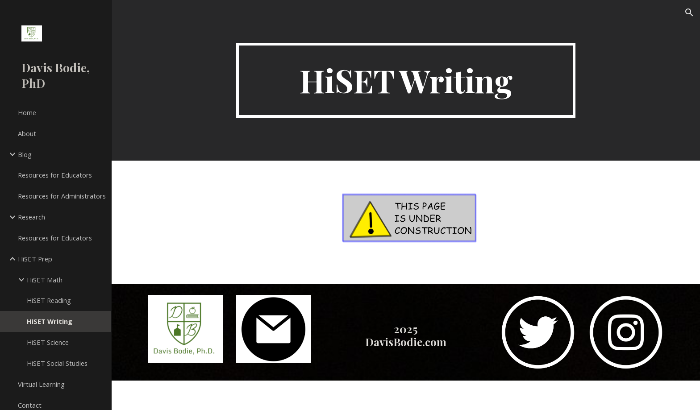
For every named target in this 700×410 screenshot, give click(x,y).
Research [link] (31, 216)
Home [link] (27, 112)
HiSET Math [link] (44, 279)
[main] (405, 80)
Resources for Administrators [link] (62, 195)
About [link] (27, 133)
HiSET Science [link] (48, 342)
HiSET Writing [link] (49, 321)
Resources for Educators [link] (55, 174)
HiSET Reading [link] (49, 300)
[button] (689, 12)
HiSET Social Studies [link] (57, 363)
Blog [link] (25, 154)
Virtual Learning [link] (41, 384)
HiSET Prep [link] (35, 258)
